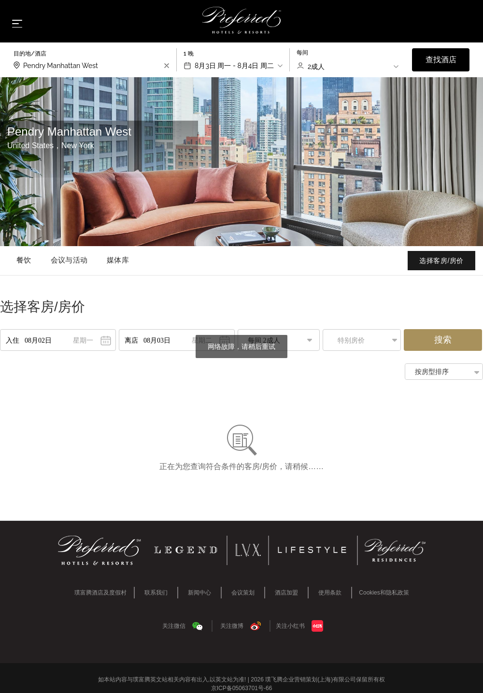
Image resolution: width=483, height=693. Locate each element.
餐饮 (23, 260)
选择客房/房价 (441, 260)
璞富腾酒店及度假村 (100, 592)
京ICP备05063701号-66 (241, 688)
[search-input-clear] (166, 65)
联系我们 (156, 592)
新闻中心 (199, 592)
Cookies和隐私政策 (384, 592)
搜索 (443, 340)
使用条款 (329, 592)
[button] (364, 340)
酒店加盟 (286, 592)
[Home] (241, 21)
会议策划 (243, 592)
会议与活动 (69, 260)
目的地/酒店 (30, 53)
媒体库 (118, 260)
